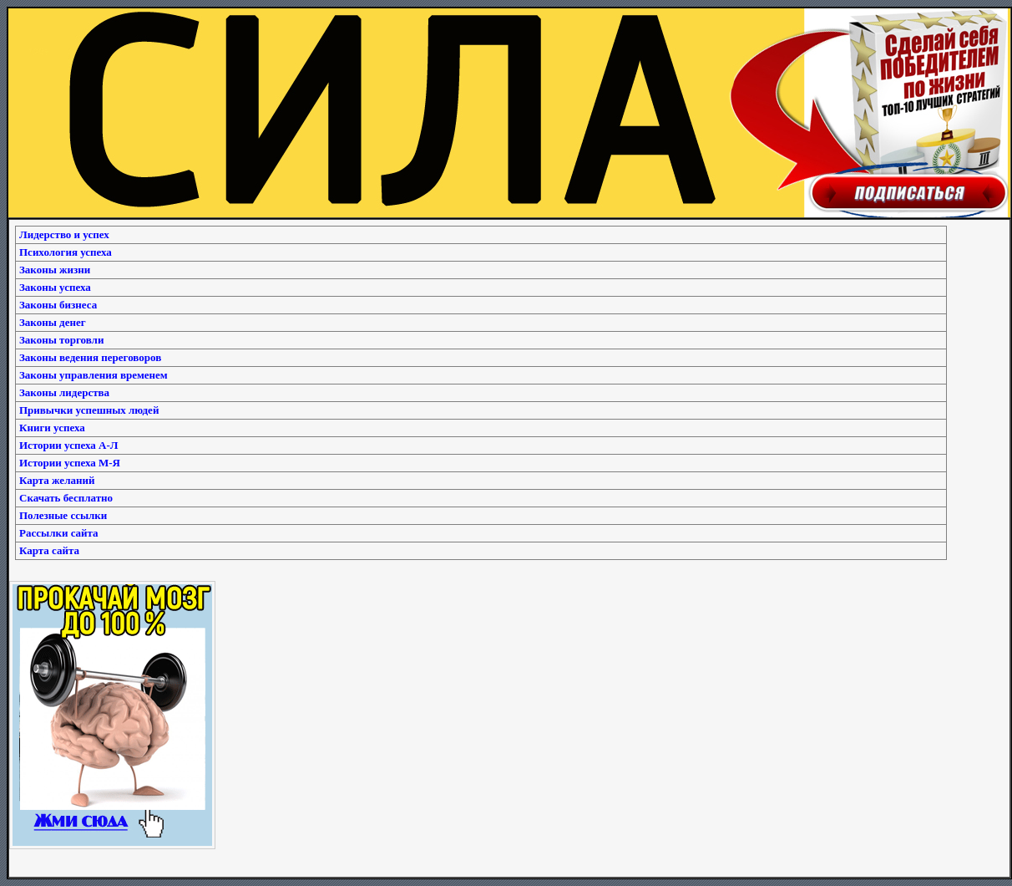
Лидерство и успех (64, 234)
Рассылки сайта (59, 533)
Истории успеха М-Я (69, 462)
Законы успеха (55, 287)
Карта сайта (49, 550)
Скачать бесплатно (66, 497)
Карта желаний (56, 480)
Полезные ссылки (63, 515)
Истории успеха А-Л (68, 445)
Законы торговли (61, 340)
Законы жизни (54, 269)
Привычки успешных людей (89, 410)
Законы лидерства (64, 392)
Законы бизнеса (58, 304)
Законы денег (52, 322)
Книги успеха (52, 427)
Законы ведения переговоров (90, 357)
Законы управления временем (93, 375)
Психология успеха (65, 252)
